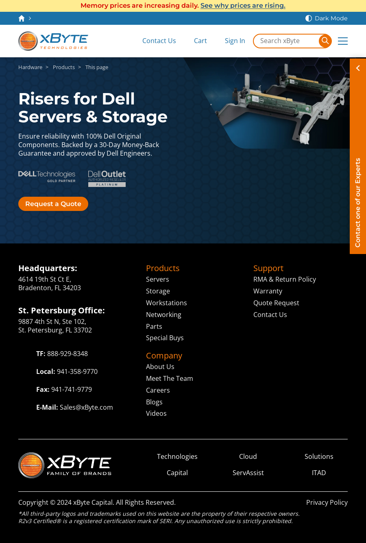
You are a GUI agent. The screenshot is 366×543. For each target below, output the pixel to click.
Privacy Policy (327, 502)
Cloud (248, 456)
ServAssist (248, 473)
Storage (158, 291)
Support (268, 268)
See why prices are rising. (242, 5)
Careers (158, 390)
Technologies (177, 456)
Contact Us (270, 314)
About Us (160, 366)
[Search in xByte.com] (286, 41)
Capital (177, 473)
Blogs (154, 401)
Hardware (30, 67)
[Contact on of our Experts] (358, 156)
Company (164, 355)
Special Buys (165, 337)
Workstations (166, 302)
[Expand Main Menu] (343, 41)
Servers (157, 279)
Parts (154, 326)
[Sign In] (229, 41)
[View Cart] (195, 41)
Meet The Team (169, 378)
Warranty (267, 291)
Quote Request (276, 302)
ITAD (319, 473)
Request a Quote (53, 204)
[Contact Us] (153, 41)
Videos (156, 413)
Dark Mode (331, 18)
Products (64, 67)
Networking (163, 314)
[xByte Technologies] (53, 41)
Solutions (319, 456)
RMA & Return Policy (284, 279)
